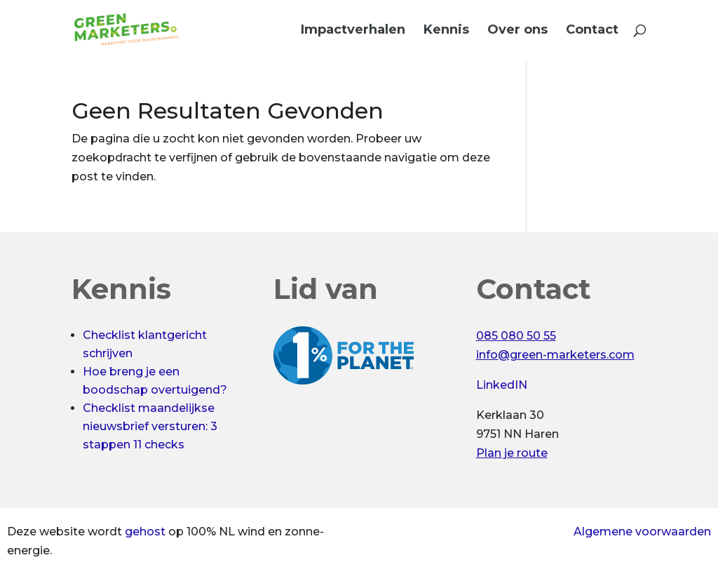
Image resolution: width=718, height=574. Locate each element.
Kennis (446, 31)
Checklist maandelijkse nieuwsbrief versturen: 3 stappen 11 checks (150, 426)
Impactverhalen (353, 31)
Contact (592, 31)
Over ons (517, 31)
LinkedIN (501, 385)
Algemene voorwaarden (642, 531)
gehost (145, 531)
